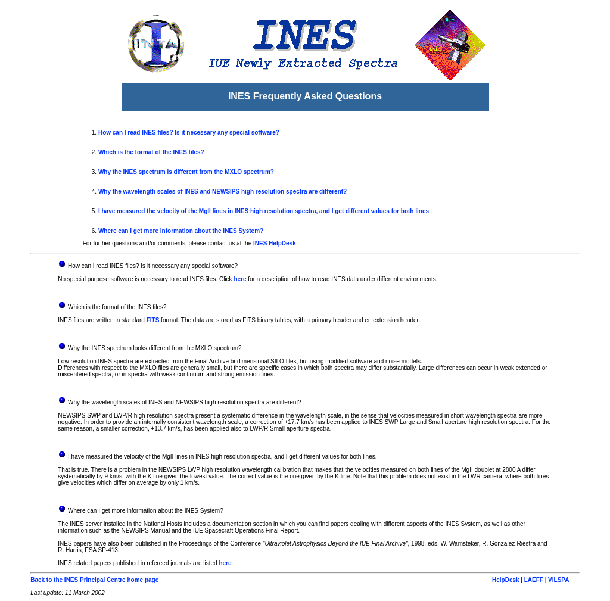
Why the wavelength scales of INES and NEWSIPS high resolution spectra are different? (222, 191)
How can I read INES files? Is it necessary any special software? (188, 132)
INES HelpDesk (274, 243)
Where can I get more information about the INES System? (180, 231)
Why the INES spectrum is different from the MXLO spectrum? (186, 172)
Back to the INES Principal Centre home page (94, 580)
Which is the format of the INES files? (151, 152)
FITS (153, 320)
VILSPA (558, 580)
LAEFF (533, 580)
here (240, 279)
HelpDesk (505, 580)
